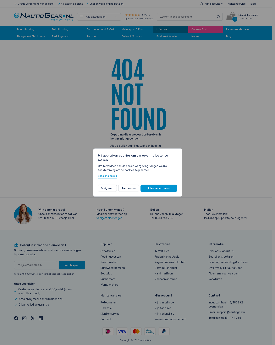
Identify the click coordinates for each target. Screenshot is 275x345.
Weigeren (107, 188)
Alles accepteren (159, 188)
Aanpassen (129, 188)
